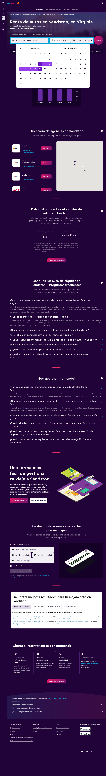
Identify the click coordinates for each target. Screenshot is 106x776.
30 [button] (50, 78)
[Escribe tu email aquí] (34, 560)
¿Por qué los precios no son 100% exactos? (57, 712)
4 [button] (25, 64)
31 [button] (21, 83)
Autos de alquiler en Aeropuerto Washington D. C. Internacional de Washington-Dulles (28, 618)
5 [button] (30, 64)
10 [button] (21, 69)
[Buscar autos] (3, 18)
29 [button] (45, 78)
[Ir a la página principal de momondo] (13, 3)
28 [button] (40, 78)
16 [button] (49, 69)
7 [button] (56, 64)
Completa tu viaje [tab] (54, 606)
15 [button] (45, 69)
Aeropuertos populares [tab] (21, 606)
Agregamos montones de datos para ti (57, 708)
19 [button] (30, 74)
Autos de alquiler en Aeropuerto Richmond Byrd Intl (72, 623)
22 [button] (45, 74)
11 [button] (25, 69)
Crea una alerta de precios (89, 663)
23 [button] (50, 74)
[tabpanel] (56, 97)
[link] (46, 148)
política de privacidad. (20, 577)
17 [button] (20, 74)
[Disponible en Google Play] (85, 729)
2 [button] (49, 59)
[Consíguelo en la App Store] (85, 733)
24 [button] (21, 78)
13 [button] (35, 69)
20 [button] (35, 74)
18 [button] (25, 74)
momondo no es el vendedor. (57, 704)
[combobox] (20, 35)
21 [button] (40, 74)
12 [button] (30, 69)
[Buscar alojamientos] (3, 13)
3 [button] (20, 64)
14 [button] (40, 69)
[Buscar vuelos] (3, 9)
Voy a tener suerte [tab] (70, 606)
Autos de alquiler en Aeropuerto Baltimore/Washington (67, 618)
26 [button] (30, 78)
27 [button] (35, 78)
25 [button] (25, 78)
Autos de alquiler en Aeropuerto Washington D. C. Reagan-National (28, 623)
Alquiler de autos (14, 14)
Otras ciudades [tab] (38, 606)
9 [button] (49, 64)
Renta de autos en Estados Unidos (31, 14)
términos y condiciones (42, 575)
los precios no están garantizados (58, 698)
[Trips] (3, 23)
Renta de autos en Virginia (50, 14)
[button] (3, 3)
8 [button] (44, 64)
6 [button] (35, 64)
